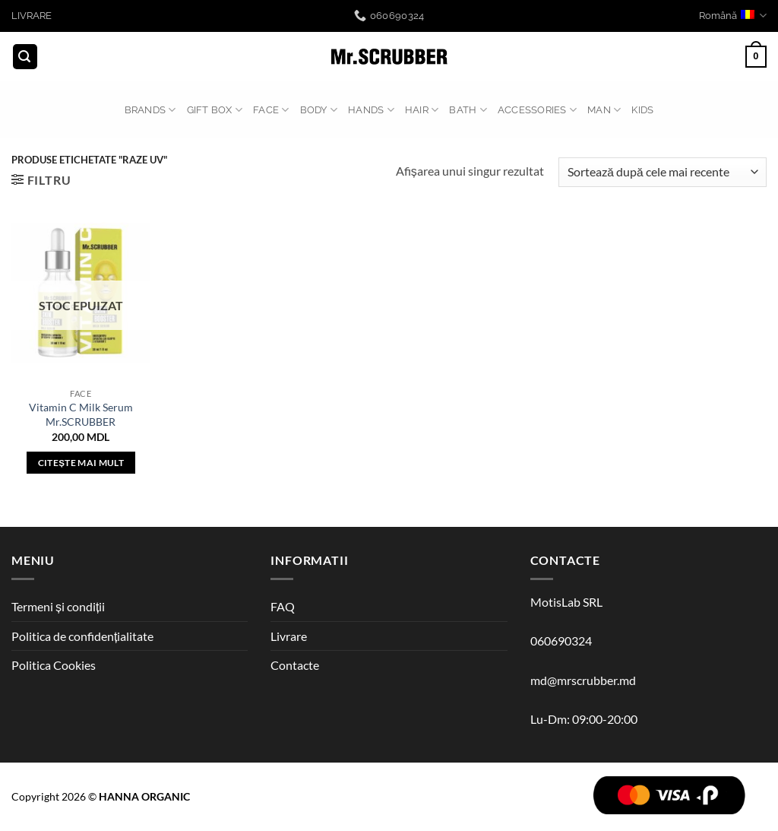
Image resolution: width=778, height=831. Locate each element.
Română (733, 15)
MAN (604, 110)
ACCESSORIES (537, 110)
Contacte (294, 665)
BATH (467, 110)
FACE (271, 110)
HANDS (371, 110)
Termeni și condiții (58, 606)
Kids (642, 110)
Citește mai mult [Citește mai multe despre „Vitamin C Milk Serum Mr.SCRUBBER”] (81, 463)
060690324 (561, 640)
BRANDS (150, 110)
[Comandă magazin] (662, 172)
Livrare (288, 636)
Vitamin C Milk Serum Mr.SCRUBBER (81, 414)
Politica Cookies (53, 665)
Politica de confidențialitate (82, 636)
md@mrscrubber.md (583, 680)
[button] (25, 56)
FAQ (282, 606)
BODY (318, 110)
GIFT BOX (215, 110)
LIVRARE (31, 15)
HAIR (421, 110)
